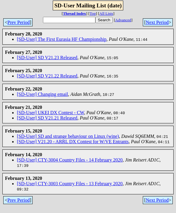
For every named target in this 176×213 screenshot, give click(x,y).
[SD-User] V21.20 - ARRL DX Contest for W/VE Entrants (73, 141)
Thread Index (74, 13)
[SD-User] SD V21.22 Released (47, 75)
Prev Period (18, 22)
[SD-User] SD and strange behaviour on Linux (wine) (68, 136)
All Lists (106, 13)
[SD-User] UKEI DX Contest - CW (50, 112)
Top (93, 13)
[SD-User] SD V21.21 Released (47, 117)
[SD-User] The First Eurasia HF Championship (61, 39)
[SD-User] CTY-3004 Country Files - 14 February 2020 (70, 159)
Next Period (157, 22)
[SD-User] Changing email (42, 94)
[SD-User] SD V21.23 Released (47, 57)
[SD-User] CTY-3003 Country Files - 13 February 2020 (70, 183)
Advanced (123, 20)
